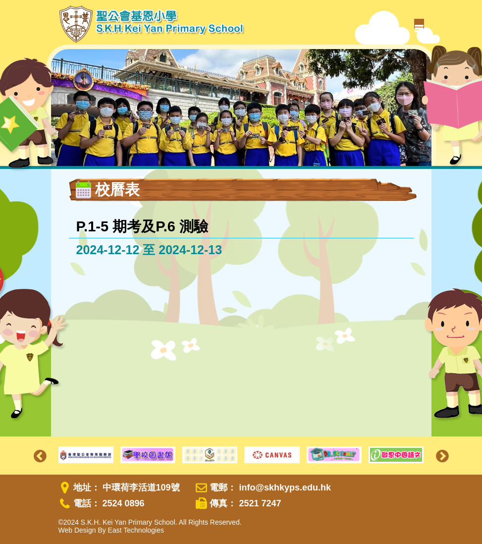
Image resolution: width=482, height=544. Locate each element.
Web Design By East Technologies (111, 530)
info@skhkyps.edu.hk (285, 487)
